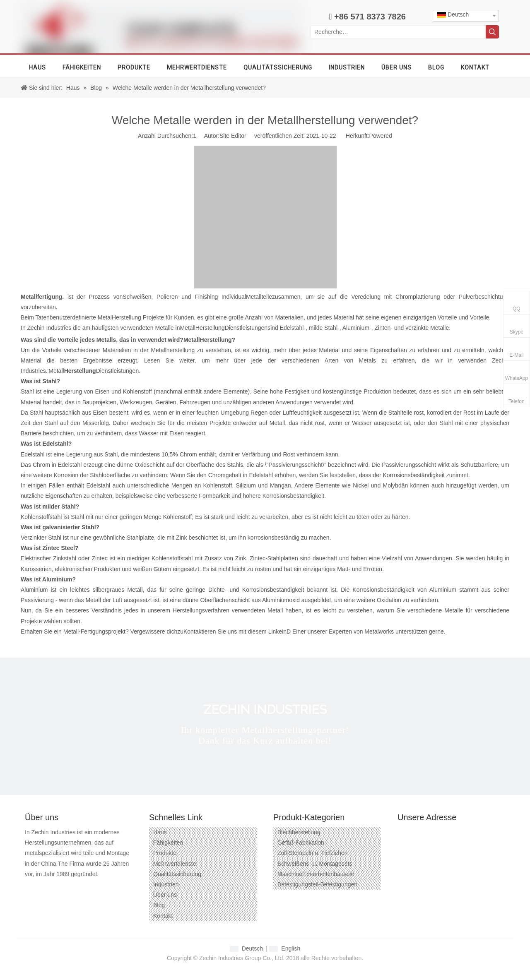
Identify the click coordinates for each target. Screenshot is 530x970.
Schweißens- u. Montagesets (314, 863)
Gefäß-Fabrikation (300, 842)
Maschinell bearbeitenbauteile (315, 874)
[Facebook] (30, 887)
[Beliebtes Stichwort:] (492, 31)
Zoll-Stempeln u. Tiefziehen (312, 853)
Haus (160, 832)
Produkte (164, 853)
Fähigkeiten (168, 842)
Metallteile (259, 296)
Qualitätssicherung (177, 874)
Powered (380, 135)
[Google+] (45, 887)
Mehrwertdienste (174, 863)
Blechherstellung (298, 832)
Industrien (165, 884)
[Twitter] (75, 887)
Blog (159, 905)
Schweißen (137, 296)
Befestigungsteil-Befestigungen (317, 884)
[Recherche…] (398, 31)
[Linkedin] (60, 887)
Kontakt (163, 915)
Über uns (165, 894)
